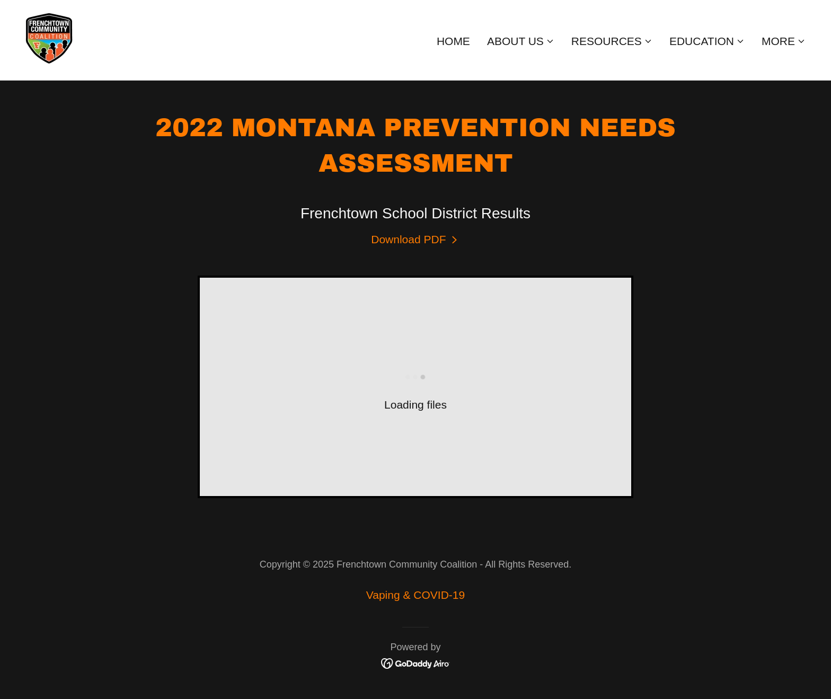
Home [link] (453, 41)
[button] (520, 41)
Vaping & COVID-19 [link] (415, 595)
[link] (49, 39)
